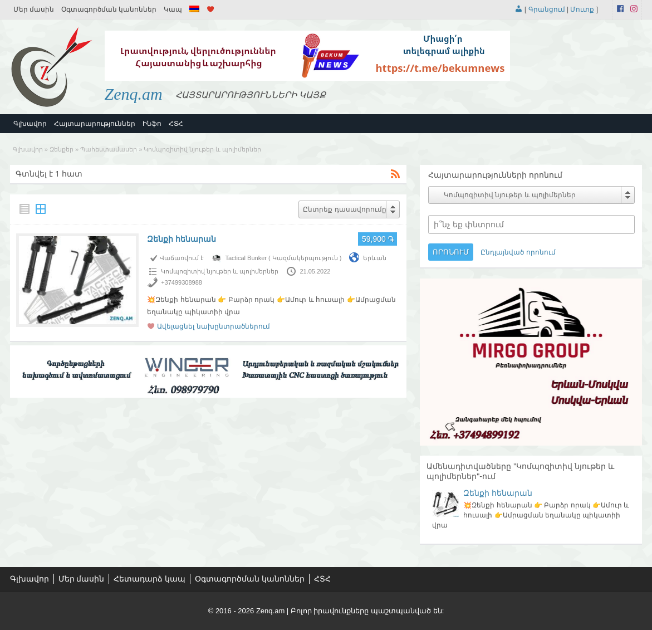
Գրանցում (546, 9)
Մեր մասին (33, 9)
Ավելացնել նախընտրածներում (213, 326)
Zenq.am (134, 94)
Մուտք (582, 9)
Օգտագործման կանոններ (108, 9)
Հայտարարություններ (94, 124)
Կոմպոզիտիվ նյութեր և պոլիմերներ (219, 271)
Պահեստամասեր (108, 149)
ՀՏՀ (176, 124)
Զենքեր (61, 149)
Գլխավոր (30, 124)
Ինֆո (152, 124)
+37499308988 (181, 282)
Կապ (173, 9)
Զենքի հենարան (181, 239)
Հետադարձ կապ (149, 578)
